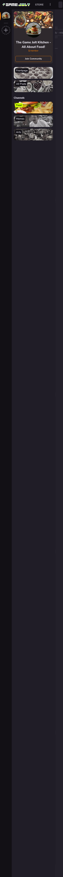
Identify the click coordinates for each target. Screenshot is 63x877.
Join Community (33, 58)
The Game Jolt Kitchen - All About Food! (33, 44)
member (33, 50)
